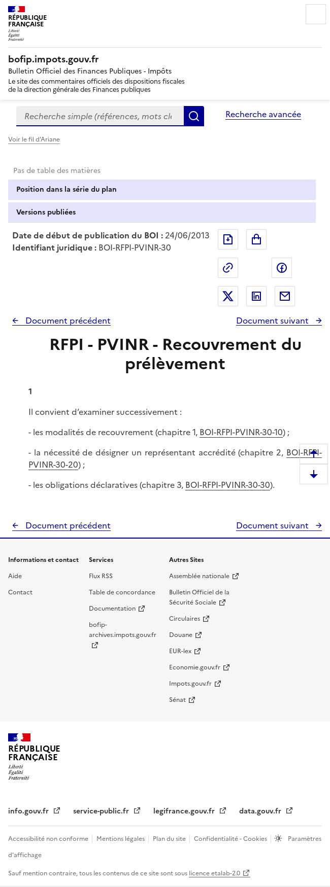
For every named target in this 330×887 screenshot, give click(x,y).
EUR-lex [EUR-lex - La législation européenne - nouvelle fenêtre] (180, 651)
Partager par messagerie (285, 296)
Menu (316, 14)
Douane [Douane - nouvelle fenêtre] (180, 635)
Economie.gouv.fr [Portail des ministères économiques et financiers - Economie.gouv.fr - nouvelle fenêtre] (194, 667)
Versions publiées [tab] (46, 212)
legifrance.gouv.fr (185, 811)
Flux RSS (101, 576)
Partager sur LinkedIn (256, 296)
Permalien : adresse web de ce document (228, 268)
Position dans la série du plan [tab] (66, 189)
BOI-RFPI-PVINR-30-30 (227, 485)
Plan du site (170, 838)
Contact (20, 592)
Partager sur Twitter (228, 296)
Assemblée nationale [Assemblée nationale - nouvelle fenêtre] (199, 576)
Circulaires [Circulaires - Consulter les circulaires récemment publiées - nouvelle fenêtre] (184, 618)
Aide (15, 576)
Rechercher (194, 116)
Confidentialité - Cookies (231, 838)
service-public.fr (102, 811)
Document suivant (273, 320)
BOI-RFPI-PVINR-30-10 (241, 432)
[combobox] (100, 116)
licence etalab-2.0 (214, 873)
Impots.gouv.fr (190, 683)
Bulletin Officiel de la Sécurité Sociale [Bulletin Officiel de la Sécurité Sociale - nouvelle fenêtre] (199, 597)
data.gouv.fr (261, 811)
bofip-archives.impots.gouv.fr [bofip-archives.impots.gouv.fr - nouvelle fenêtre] (122, 630)
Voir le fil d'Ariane (34, 139)
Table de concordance (122, 592)
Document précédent (67, 320)
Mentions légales (121, 838)
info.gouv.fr (29, 811)
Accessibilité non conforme (49, 838)
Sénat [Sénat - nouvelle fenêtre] (177, 699)
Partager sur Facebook (282, 268)
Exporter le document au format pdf (228, 239)
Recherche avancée (263, 114)
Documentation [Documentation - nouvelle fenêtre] (112, 608)
